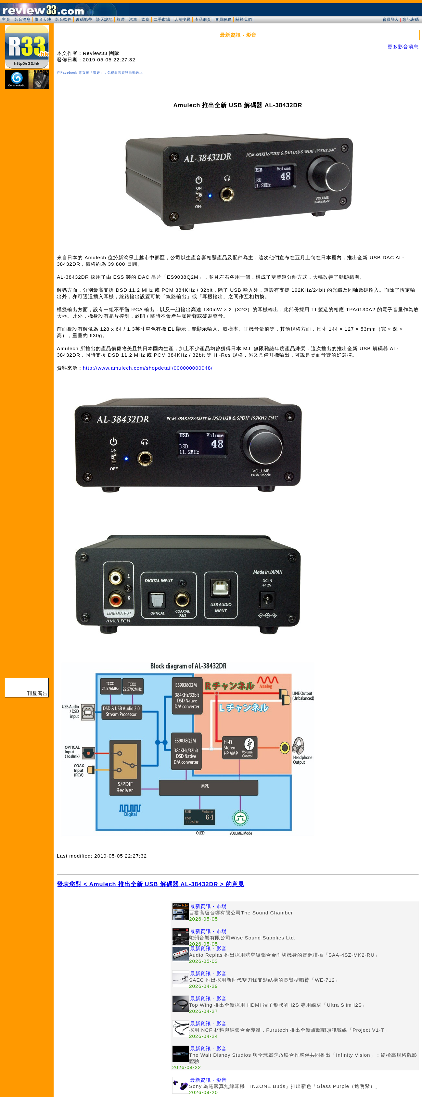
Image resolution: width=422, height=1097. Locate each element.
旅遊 (121, 19)
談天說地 (104, 19)
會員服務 (223, 19)
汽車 (133, 19)
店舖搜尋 (182, 19)
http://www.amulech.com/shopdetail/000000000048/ (148, 368)
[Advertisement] (114, 946)
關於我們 (244, 19)
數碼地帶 (84, 19)
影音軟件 (63, 19)
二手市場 (162, 19)
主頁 (6, 19)
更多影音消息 (403, 46)
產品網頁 (203, 19)
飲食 (145, 19)
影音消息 (22, 19)
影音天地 (43, 19)
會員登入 (391, 19)
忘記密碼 (411, 19)
